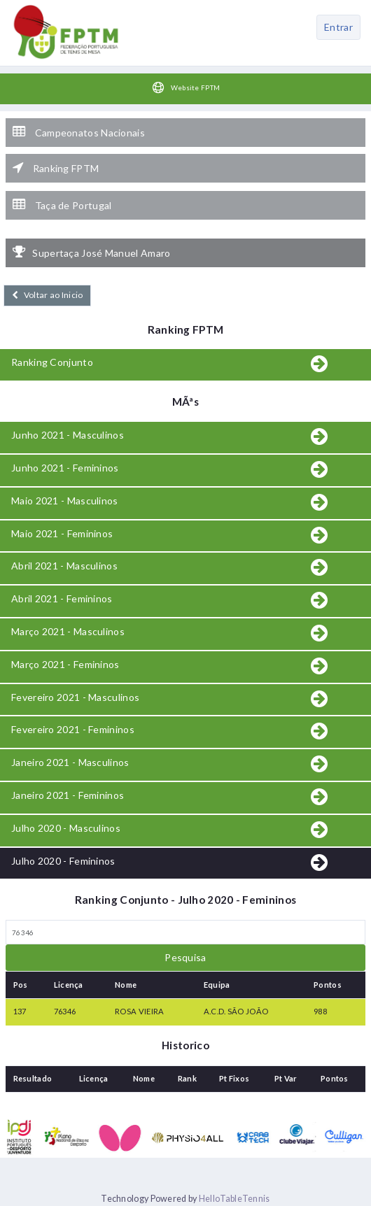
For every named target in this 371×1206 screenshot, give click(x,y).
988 (320, 1011)
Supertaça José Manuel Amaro (91, 253)
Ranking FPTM (56, 168)
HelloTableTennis (234, 1198)
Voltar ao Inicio (47, 295)
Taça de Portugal (62, 205)
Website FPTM (185, 87)
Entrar (338, 27)
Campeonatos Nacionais (79, 132)
